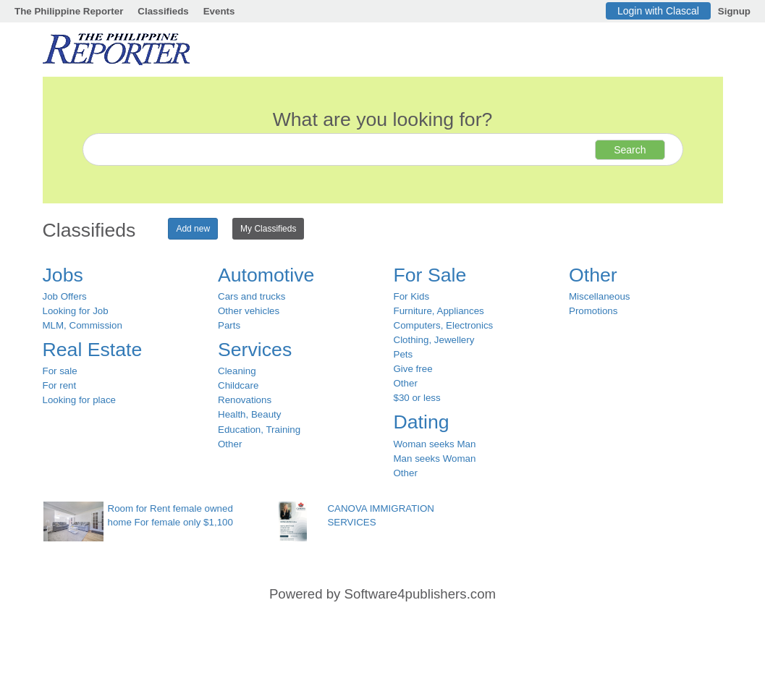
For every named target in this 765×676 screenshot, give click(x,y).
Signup (734, 11)
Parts (229, 325)
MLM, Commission (82, 325)
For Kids (412, 296)
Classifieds (163, 11)
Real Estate (93, 349)
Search (630, 150)
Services (255, 349)
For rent (60, 385)
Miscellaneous (599, 296)
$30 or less (417, 397)
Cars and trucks (251, 296)
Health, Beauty (249, 414)
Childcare (238, 385)
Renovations (244, 399)
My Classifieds (268, 229)
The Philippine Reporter (68, 11)
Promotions (593, 310)
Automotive (266, 275)
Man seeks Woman (435, 458)
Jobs (63, 275)
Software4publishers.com (420, 593)
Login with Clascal (658, 11)
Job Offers (65, 296)
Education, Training (259, 429)
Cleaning (237, 371)
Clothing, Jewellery (434, 339)
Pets (403, 354)
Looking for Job (76, 310)
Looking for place (80, 399)
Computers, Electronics (444, 325)
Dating (421, 422)
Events (219, 11)
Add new (193, 229)
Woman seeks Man (435, 444)
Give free (413, 368)
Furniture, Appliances (439, 310)
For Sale (430, 275)
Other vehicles (248, 310)
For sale (60, 371)
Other (230, 444)
